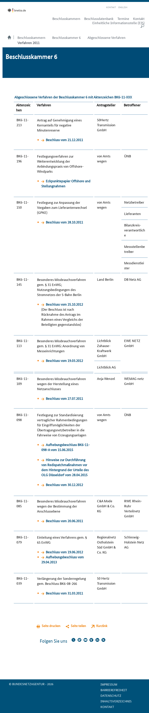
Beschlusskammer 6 (66, 37)
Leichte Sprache (132, 7)
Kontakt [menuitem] (139, 18)
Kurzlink (101, 626)
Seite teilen (78, 626)
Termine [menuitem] (123, 18)
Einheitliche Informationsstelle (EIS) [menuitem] (118, 23)
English (122, 7)
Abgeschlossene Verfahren (106, 37)
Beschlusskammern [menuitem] (66, 18)
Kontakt (111, 7)
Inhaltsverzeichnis (116, 701)
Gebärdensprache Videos (137, 7)
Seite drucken (51, 626)
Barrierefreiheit (113, 690)
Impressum (108, 684)
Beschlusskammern (31, 37)
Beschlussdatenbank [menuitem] (98, 18)
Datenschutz (110, 695)
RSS (143, 7)
